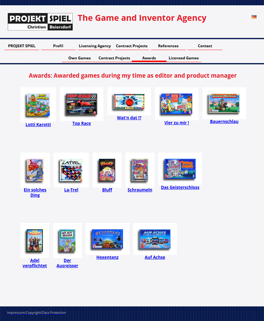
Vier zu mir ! (176, 123)
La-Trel (71, 190)
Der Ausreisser (67, 263)
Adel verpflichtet (35, 263)
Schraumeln (140, 190)
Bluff (107, 190)
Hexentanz (107, 257)
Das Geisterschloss (180, 187)
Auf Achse (155, 257)
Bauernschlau (224, 121)
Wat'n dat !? (129, 118)
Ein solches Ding (35, 192)
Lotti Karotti (38, 124)
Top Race (81, 123)
